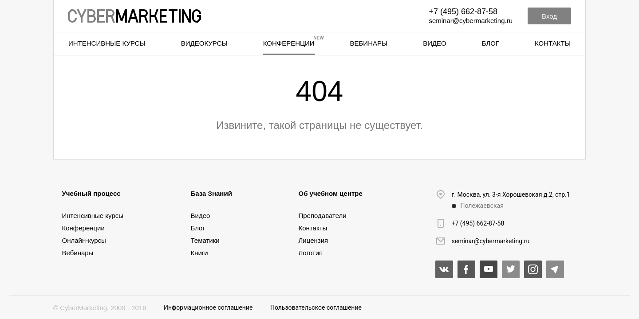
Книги (199, 253)
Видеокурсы (204, 43)
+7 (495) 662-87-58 (463, 11)
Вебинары (369, 43)
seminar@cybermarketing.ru (471, 20)
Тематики (205, 240)
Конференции (289, 43)
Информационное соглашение (208, 307)
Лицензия (313, 240)
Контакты (553, 43)
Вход (549, 16)
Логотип (311, 253)
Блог (490, 43)
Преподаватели (323, 215)
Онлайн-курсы (84, 240)
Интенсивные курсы (107, 43)
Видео (434, 43)
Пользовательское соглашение (316, 307)
